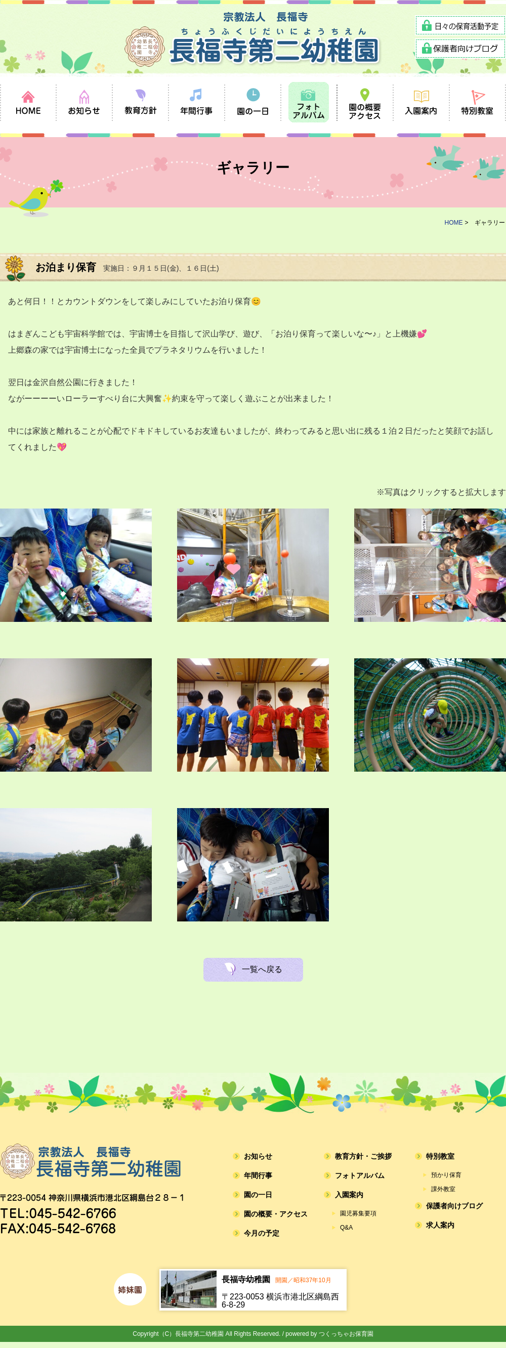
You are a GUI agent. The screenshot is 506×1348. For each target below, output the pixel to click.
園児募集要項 (358, 1213)
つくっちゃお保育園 (346, 1333)
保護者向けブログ (454, 1205)
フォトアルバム (360, 1175)
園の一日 (258, 1194)
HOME (454, 222)
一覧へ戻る (262, 969)
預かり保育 (446, 1175)
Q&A (346, 1228)
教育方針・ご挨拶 (363, 1156)
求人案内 (440, 1225)
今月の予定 (261, 1233)
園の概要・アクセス (276, 1213)
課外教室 (443, 1189)
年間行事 (258, 1175)
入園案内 (349, 1194)
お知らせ (258, 1156)
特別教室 (440, 1156)
